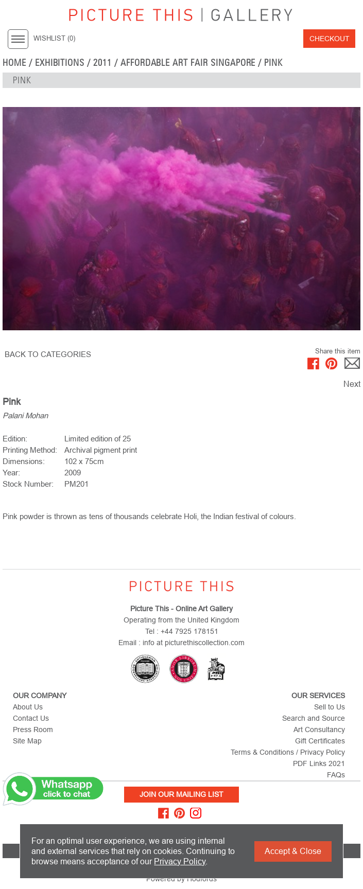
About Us (28, 707)
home (14, 62)
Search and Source (313, 718)
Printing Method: (30, 450)
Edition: (15, 438)
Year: (11, 472)
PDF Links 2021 (319, 763)
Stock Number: (28, 483)
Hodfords (202, 879)
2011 (102, 62)
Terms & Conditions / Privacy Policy (288, 752)
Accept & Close (293, 851)
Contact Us (31, 718)
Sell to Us (329, 707)
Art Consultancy (319, 729)
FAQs (336, 775)
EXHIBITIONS (60, 62)
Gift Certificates (320, 741)
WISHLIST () (54, 38)
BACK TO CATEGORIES (48, 354)
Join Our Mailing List (181, 794)
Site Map (27, 741)
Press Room (33, 729)
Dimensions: (24, 461)
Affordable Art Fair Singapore (188, 62)
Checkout (329, 38)
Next (351, 384)
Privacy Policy (179, 861)
